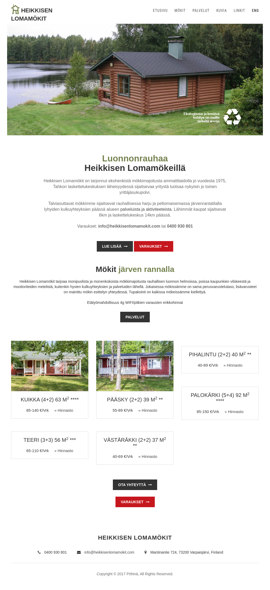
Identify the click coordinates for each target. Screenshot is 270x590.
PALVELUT (201, 10)
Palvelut (135, 317)
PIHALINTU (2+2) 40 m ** (220, 354)
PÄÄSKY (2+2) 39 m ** (135, 399)
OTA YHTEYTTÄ (135, 485)
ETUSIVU (160, 10)
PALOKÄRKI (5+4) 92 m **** (220, 398)
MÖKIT (180, 10)
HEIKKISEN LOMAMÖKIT (135, 537)
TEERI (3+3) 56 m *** (49, 440)
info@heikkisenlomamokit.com (105, 552)
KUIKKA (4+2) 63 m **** (50, 399)
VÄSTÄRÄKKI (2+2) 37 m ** (135, 443)
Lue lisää (115, 246)
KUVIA (221, 10)
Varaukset (153, 246)
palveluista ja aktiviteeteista (145, 209)
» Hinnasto (63, 410)
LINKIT (239, 10)
